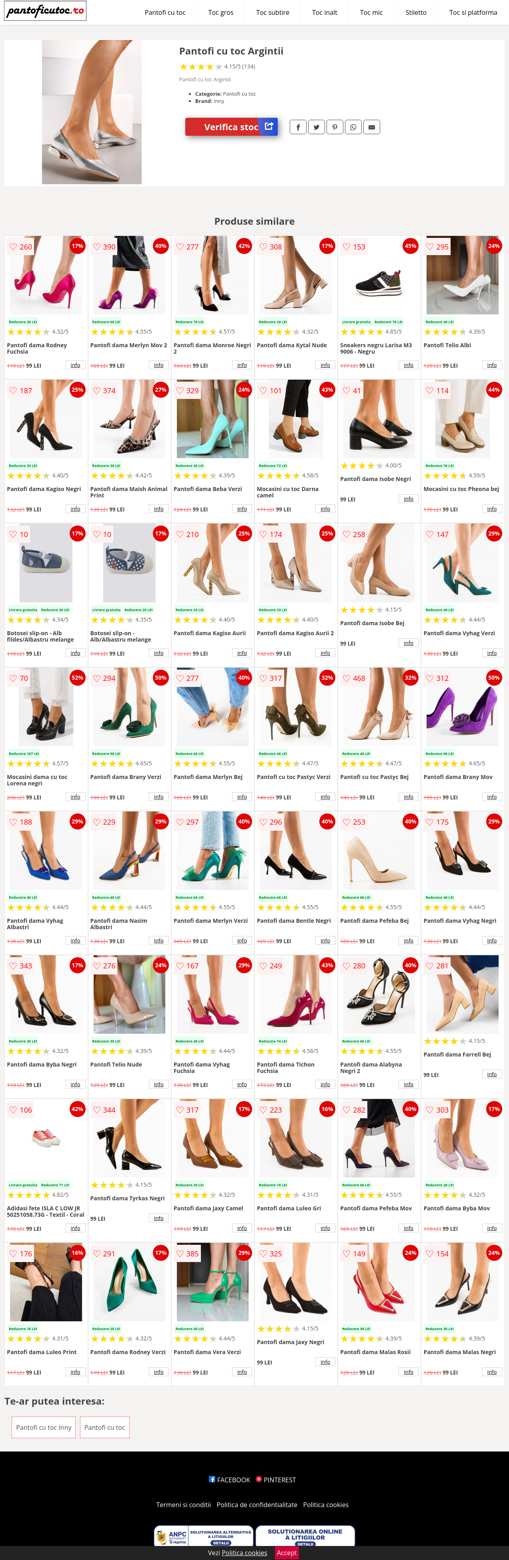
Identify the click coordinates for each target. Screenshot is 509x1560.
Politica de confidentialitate (257, 1504)
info (75, 364)
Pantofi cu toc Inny (43, 1427)
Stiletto (416, 12)
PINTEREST (276, 1479)
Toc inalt (324, 12)
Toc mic (371, 12)
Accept (287, 1552)
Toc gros (221, 12)
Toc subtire (272, 12)
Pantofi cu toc (165, 12)
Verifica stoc (241, 127)
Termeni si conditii (183, 1504)
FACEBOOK (229, 1479)
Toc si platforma (473, 12)
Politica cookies (326, 1504)
